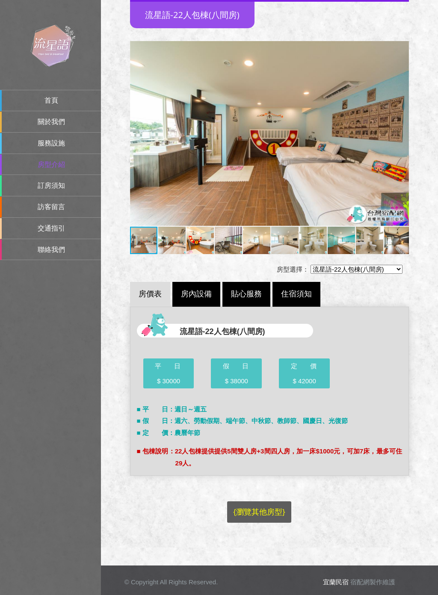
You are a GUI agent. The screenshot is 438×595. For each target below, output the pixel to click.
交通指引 (51, 228)
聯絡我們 (51, 249)
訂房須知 (51, 185)
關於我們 (51, 121)
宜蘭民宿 (336, 582)
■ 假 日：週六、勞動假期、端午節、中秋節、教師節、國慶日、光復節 (242, 420)
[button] (138, 133)
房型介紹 (51, 164)
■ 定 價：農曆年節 (168, 432)
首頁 (51, 100)
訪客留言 (51, 206)
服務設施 (51, 143)
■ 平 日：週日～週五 (172, 409)
